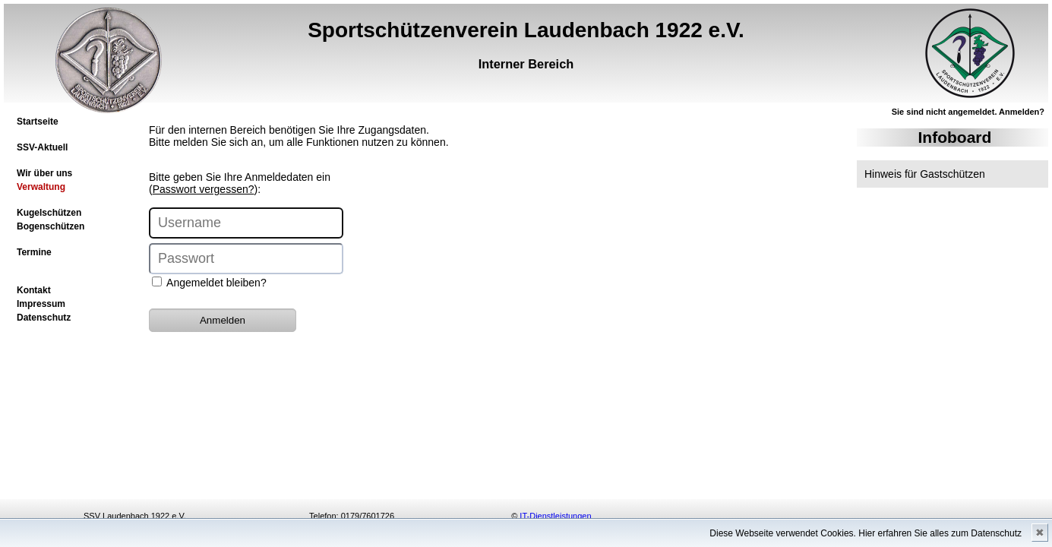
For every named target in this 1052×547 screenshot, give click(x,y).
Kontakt (34, 290)
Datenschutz (44, 317)
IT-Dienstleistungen (555, 515)
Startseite (37, 121)
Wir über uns (44, 173)
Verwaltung (41, 187)
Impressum (41, 304)
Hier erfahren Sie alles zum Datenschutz (940, 533)
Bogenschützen (50, 226)
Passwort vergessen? (203, 189)
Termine (34, 252)
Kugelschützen (49, 212)
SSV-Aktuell (42, 147)
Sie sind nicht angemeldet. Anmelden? (968, 111)
